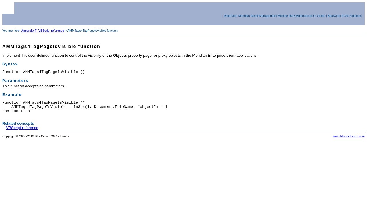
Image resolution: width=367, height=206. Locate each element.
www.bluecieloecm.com (349, 139)
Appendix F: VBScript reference (42, 30)
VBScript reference (22, 131)
